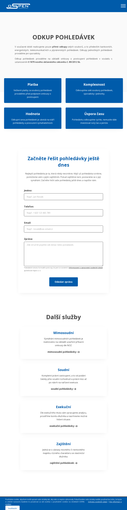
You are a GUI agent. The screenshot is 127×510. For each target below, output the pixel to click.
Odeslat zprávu (63, 281)
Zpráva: (28, 238)
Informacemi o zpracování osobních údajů (86, 268)
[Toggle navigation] (123, 6)
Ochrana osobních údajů (97, 502)
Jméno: (28, 190)
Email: (27, 222)
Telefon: (29, 206)
